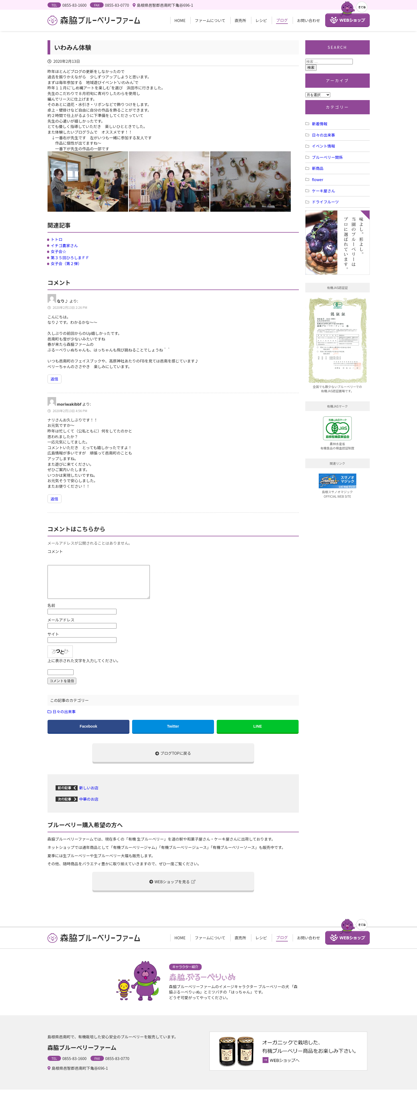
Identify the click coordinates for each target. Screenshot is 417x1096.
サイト (53, 640)
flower (317, 179)
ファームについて (210, 20)
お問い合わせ (308, 20)
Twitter (173, 733)
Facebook (88, 733)
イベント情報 (323, 146)
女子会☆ (58, 251)
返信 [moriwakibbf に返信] (54, 498)
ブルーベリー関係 (327, 157)
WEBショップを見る (172, 888)
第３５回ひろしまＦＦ (70, 257)
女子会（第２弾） (66, 263)
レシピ (261, 20)
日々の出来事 (64, 718)
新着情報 (320, 123)
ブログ (282, 20)
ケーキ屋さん (323, 190)
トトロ (56, 239)
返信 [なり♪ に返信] (54, 379)
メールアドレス (61, 626)
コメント (55, 551)
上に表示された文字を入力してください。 (84, 667)
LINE (257, 733)
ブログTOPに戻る (173, 759)
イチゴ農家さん (64, 245)
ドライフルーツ (325, 201)
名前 (51, 611)
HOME (180, 20)
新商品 (318, 168)
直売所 (240, 20)
